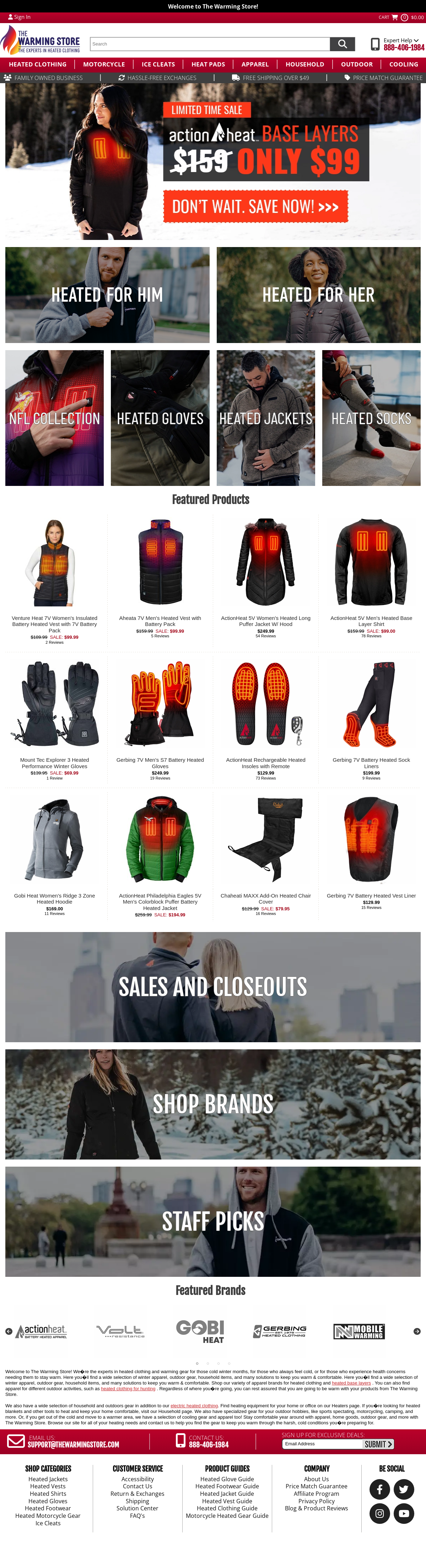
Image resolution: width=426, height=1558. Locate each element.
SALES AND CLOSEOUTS (213, 987)
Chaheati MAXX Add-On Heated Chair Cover (266, 899)
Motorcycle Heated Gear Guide (227, 1516)
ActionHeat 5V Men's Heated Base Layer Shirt (371, 621)
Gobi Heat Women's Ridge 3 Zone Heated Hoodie (54, 899)
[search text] (210, 44)
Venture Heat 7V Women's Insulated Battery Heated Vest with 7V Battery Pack (54, 624)
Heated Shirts (48, 1494)
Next (417, 1331)
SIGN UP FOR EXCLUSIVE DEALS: (323, 1435)
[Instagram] (380, 1514)
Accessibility (138, 1479)
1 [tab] (197, 1363)
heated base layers (351, 1383)
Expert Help (401, 40)
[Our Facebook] (380, 1490)
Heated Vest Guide (227, 1501)
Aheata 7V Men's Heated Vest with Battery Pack (160, 621)
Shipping (137, 1501)
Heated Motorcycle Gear (48, 1516)
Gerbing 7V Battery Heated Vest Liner (371, 896)
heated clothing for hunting (128, 1388)
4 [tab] (229, 1363)
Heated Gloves (48, 1501)
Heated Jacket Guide (227, 1494)
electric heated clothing (194, 1405)
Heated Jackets (48, 1479)
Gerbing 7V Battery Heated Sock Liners (371, 763)
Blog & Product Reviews (316, 1508)
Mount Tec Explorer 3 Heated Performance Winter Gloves (54, 763)
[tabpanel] (54, 1331)
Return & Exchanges (137, 1494)
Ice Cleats (48, 1523)
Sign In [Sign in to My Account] (22, 16)
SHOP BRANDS (213, 1104)
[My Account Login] (10, 16)
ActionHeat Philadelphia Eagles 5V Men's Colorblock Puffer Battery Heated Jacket (160, 902)
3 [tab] (218, 1363)
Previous (8, 1331)
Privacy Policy (316, 1501)
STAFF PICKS (213, 1221)
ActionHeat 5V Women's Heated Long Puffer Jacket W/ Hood (266, 621)
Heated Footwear (48, 1508)
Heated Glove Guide (227, 1479)
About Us (316, 1479)
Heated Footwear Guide (227, 1486)
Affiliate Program (316, 1494)
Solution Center (137, 1508)
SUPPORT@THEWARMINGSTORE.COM (73, 1445)
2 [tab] (207, 1363)
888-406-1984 (404, 47)
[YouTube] (404, 1514)
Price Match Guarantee (316, 1486)
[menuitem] (37, 64)
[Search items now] (342, 44)
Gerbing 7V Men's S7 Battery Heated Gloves (160, 763)
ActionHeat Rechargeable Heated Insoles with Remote (265, 763)
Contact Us (137, 1486)
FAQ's (137, 1516)
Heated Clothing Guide (227, 1508)
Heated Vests (48, 1486)
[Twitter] (404, 1490)
